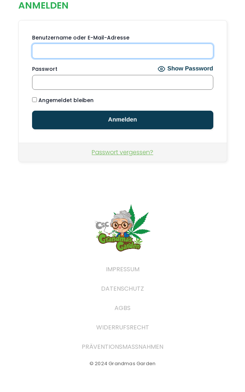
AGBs (122, 308)
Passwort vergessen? (122, 152)
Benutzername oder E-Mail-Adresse (80, 37)
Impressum (122, 269)
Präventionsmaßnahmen (122, 346)
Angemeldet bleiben (63, 100)
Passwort (44, 69)
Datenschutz (122, 288)
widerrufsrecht (122, 327)
